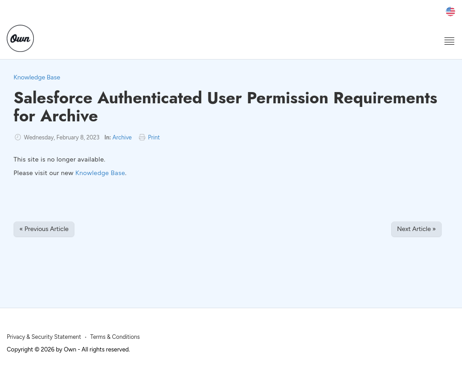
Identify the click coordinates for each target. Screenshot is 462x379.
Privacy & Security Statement (44, 336)
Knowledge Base (37, 77)
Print (154, 137)
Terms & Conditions (115, 336)
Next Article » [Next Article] (416, 229)
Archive (122, 137)
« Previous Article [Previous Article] (44, 229)
